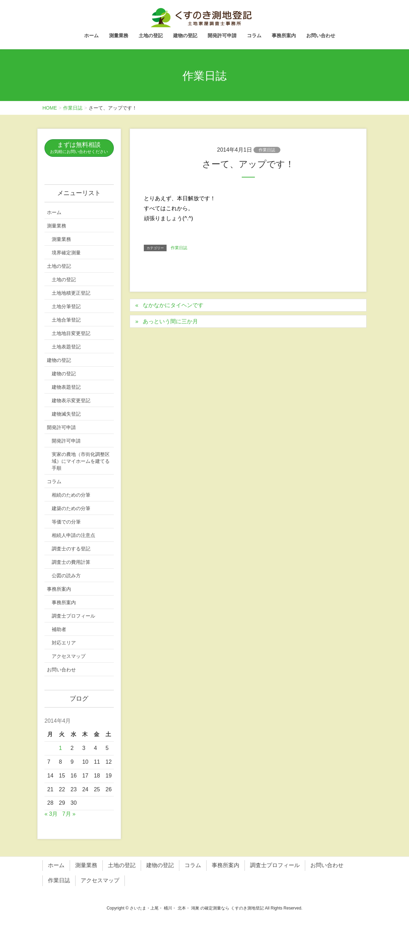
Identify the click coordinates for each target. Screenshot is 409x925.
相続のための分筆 (71, 495)
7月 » (69, 814)
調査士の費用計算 (71, 562)
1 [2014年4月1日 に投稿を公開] (60, 748)
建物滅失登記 (66, 414)
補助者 (59, 629)
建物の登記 (59, 360)
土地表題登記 (66, 346)
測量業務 (56, 225)
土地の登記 (59, 266)
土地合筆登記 (66, 320)
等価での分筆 (66, 522)
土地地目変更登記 (71, 333)
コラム (54, 481)
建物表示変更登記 (71, 400)
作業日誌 (267, 150)
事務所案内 (59, 589)
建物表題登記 (66, 387)
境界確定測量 (66, 252)
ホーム (54, 212)
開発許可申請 (61, 427)
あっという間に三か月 (170, 321)
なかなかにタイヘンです (173, 305)
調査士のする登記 (71, 548)
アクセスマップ (69, 656)
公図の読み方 (66, 575)
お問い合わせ (61, 669)
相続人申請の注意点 (73, 535)
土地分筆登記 (66, 306)
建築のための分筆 (71, 508)
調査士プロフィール (73, 616)
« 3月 (51, 814)
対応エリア (64, 643)
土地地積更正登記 (71, 293)
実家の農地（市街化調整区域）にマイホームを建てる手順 (81, 461)
